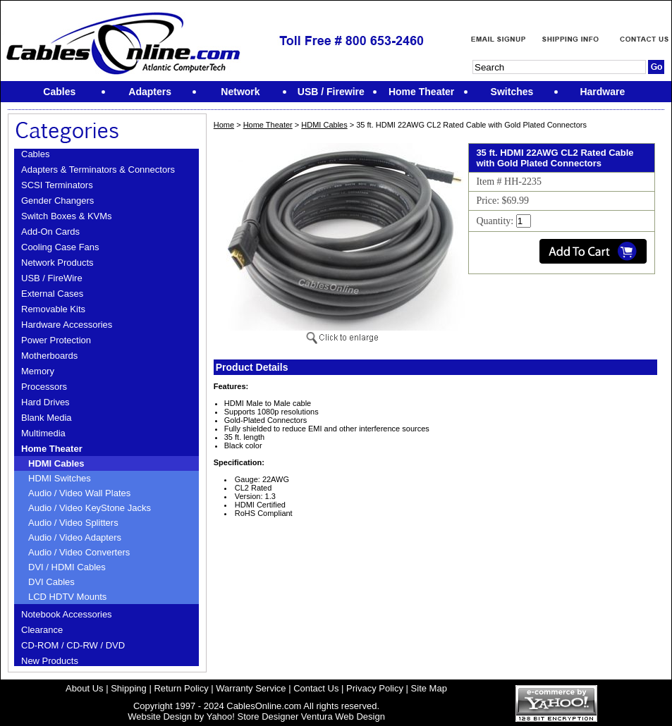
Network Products (57, 262)
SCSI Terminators (57, 185)
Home (224, 125)
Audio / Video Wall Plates (79, 493)
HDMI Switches (59, 478)
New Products (49, 661)
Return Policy (181, 688)
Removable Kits (53, 309)
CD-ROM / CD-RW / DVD (73, 645)
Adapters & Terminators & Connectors (98, 169)
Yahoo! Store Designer (253, 716)
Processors (44, 386)
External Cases (52, 293)
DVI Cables (51, 582)
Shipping (129, 688)
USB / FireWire (52, 278)
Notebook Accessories (66, 614)
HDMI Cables (56, 463)
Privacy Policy (374, 688)
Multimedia (43, 433)
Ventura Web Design (343, 716)
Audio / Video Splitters (73, 522)
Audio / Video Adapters (74, 537)
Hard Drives (45, 402)
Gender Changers (57, 200)
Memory (37, 371)
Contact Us (315, 688)
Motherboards (49, 355)
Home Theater (52, 448)
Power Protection (56, 340)
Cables (35, 154)
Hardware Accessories (66, 324)
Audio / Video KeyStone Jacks (89, 508)
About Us (84, 688)
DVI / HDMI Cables (67, 567)
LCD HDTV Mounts (67, 596)
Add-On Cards (50, 231)
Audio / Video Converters (79, 552)
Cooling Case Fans (60, 247)
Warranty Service (251, 688)
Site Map (429, 688)
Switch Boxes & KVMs (66, 216)
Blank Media (46, 417)
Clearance (42, 630)
